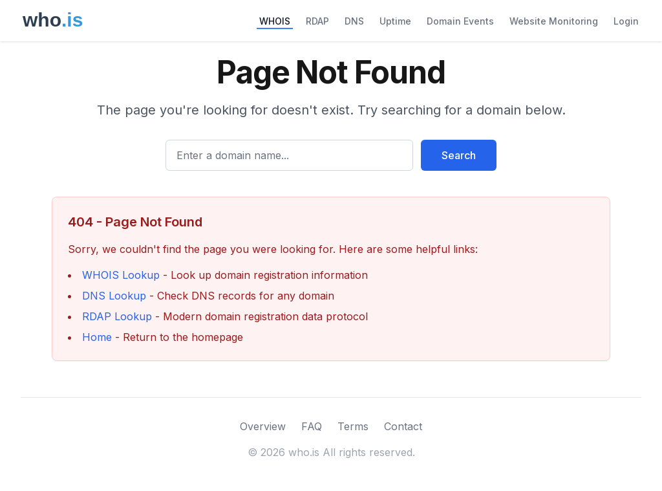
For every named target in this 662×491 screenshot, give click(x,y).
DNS (354, 21)
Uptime (395, 21)
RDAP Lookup (117, 316)
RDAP (317, 21)
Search (459, 155)
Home (97, 337)
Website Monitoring (553, 21)
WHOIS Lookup (121, 274)
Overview (263, 426)
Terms (352, 426)
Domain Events (460, 21)
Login (626, 21)
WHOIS (274, 21)
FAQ (311, 426)
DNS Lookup (114, 295)
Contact (403, 426)
